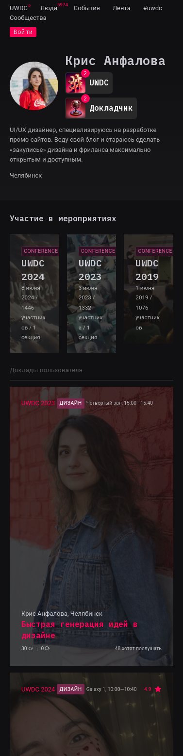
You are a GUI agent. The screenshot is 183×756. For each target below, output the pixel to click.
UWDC (19, 8)
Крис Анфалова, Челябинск (61, 613)
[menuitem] (19, 7)
